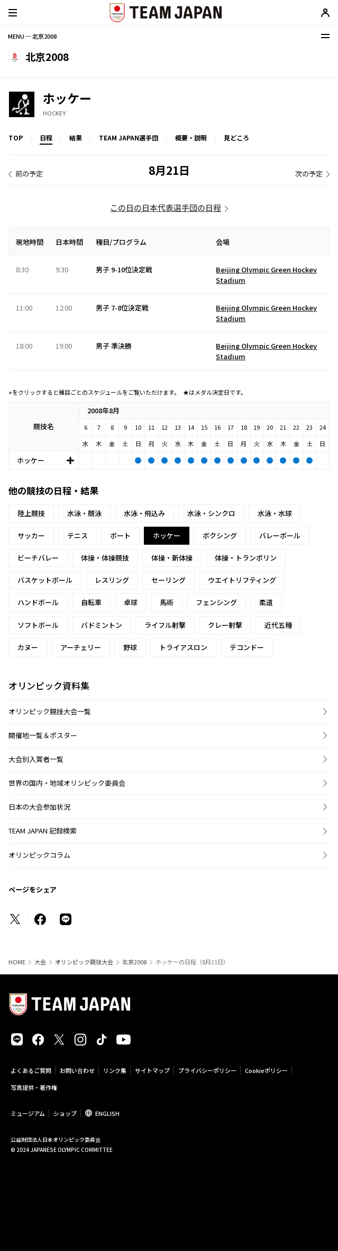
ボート (120, 535)
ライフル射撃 (165, 625)
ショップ (65, 1113)
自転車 (91, 602)
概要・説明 (191, 137)
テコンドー (247, 647)
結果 (75, 137)
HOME (16, 962)
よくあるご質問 (31, 1070)
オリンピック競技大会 (84, 962)
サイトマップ (152, 1070)
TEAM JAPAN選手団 (128, 137)
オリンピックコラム (39, 855)
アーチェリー (80, 647)
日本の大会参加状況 (39, 807)
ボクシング (220, 535)
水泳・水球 (275, 513)
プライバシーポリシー (207, 1070)
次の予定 (309, 173)
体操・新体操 (172, 558)
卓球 (131, 602)
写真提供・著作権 (34, 1087)
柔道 (266, 602)
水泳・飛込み (144, 513)
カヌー (27, 647)
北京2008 (134, 962)
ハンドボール (38, 602)
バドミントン (101, 625)
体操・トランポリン (246, 558)
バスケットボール (44, 580)
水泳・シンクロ (211, 513)
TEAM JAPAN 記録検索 (42, 831)
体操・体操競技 (105, 558)
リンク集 (114, 1070)
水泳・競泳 (84, 513)
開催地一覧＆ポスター (42, 735)
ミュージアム (28, 1113)
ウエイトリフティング (242, 580)
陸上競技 (31, 513)
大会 (40, 962)
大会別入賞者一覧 (35, 759)
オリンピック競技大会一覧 (49, 711)
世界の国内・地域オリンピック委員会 (66, 783)
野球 (130, 647)
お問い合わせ (77, 1070)
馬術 (166, 602)
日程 (46, 137)
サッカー (31, 535)
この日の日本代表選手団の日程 (165, 207)
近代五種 (278, 625)
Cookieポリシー (266, 1070)
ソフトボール (38, 625)
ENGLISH (107, 1113)
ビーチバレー (38, 558)
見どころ (236, 137)
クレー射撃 (225, 625)
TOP (15, 137)
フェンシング (216, 602)
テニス (77, 535)
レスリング (112, 580)
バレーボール (279, 535)
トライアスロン (183, 647)
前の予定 (29, 173)
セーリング (168, 580)
